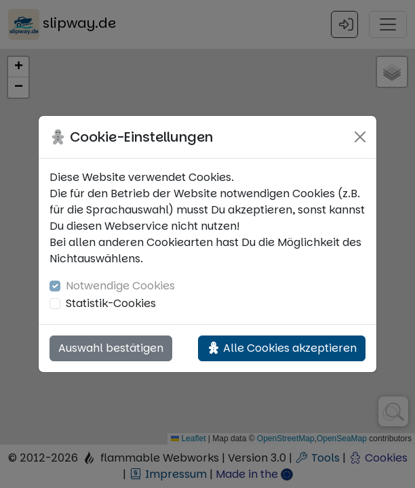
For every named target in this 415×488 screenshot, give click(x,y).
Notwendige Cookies (120, 285)
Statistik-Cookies (111, 303)
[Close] (360, 137)
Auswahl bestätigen (110, 348)
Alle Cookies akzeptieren (282, 348)
